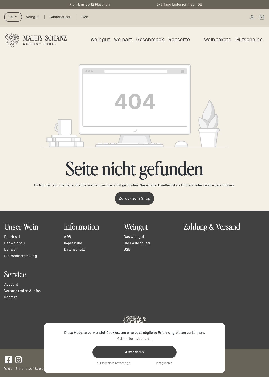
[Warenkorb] (262, 17)
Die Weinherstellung (20, 256)
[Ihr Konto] (253, 17)
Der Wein (11, 249)
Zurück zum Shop (134, 198)
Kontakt (10, 297)
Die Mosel (12, 237)
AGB (67, 237)
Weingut (32, 17)
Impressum (73, 243)
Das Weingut (134, 237)
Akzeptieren (134, 352)
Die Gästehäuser (137, 243)
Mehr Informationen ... (134, 339)
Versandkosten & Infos (22, 291)
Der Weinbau (14, 243)
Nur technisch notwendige (113, 363)
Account (11, 285)
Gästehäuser (60, 17)
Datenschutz (74, 249)
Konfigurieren (163, 363)
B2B (85, 17)
